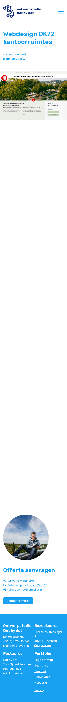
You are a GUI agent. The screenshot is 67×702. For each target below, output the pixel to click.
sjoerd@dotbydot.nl (16, 646)
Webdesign (41, 682)
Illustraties (41, 665)
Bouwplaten (42, 677)
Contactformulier (18, 601)
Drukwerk (40, 671)
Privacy (39, 690)
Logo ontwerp (43, 660)
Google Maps (42, 645)
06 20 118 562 (38, 585)
